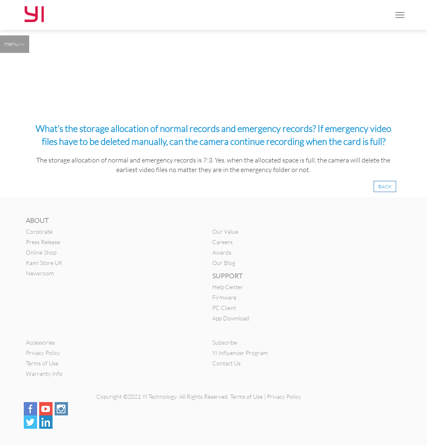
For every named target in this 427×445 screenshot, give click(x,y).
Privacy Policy (43, 352)
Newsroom (40, 273)
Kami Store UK (44, 262)
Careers (222, 241)
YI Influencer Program (240, 352)
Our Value (225, 231)
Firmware (224, 297)
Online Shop (41, 252)
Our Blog (223, 262)
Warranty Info (44, 373)
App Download (230, 318)
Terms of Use (42, 363)
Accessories (40, 342)
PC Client (224, 307)
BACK (385, 186)
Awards (221, 252)
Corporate (39, 231)
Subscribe (224, 342)
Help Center (227, 286)
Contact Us (226, 363)
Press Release (43, 241)
